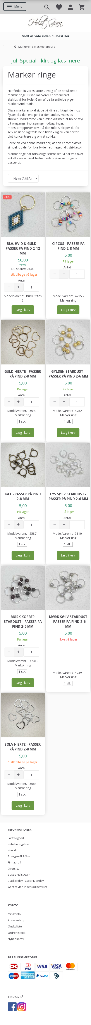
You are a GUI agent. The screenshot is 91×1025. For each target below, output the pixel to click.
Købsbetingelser (18, 844)
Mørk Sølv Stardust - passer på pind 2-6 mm (68, 622)
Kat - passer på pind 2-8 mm (23, 496)
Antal (21, 280)
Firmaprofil (15, 862)
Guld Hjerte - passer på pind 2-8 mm (22, 374)
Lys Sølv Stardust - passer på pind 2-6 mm (68, 496)
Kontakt (12, 850)
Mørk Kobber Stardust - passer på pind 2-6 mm (23, 622)
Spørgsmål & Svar (19, 856)
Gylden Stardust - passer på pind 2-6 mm (68, 374)
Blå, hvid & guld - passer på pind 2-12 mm (23, 248)
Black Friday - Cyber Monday (26, 881)
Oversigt (13, 868)
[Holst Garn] (45, 23)
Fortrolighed (16, 838)
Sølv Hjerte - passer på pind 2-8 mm (23, 747)
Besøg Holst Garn (19, 875)
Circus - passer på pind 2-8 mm (68, 246)
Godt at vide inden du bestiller (27, 887)
